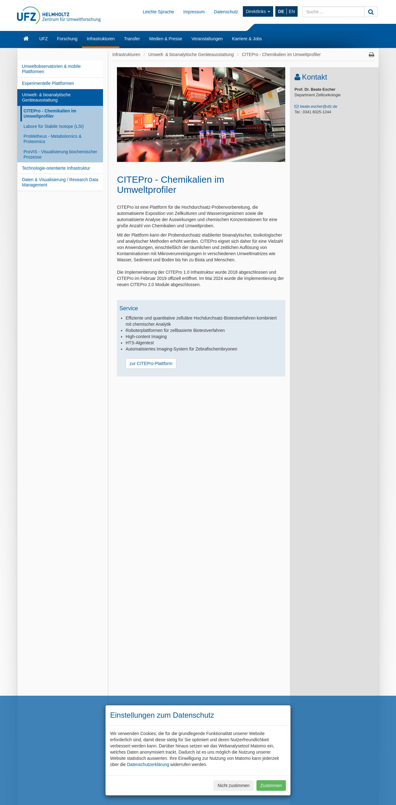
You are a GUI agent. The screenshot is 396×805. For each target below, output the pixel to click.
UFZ (43, 38)
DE (281, 11)
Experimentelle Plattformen (48, 83)
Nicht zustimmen (233, 785)
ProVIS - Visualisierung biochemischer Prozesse (60, 154)
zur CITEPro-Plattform (151, 363)
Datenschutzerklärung (148, 764)
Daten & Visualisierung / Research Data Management (60, 182)
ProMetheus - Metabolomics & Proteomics (53, 139)
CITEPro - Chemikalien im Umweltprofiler (50, 113)
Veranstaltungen (207, 38)
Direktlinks (258, 11)
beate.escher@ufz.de (318, 106)
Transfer (132, 38)
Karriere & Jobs (247, 38)
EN (292, 11)
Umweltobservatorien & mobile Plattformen (51, 69)
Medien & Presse (165, 38)
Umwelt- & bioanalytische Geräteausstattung (46, 97)
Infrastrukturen (100, 38)
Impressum (194, 11)
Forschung (67, 38)
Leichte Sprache (158, 11)
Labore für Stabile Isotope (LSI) (54, 126)
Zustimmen (271, 785)
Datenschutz (226, 11)
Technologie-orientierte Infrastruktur (56, 168)
